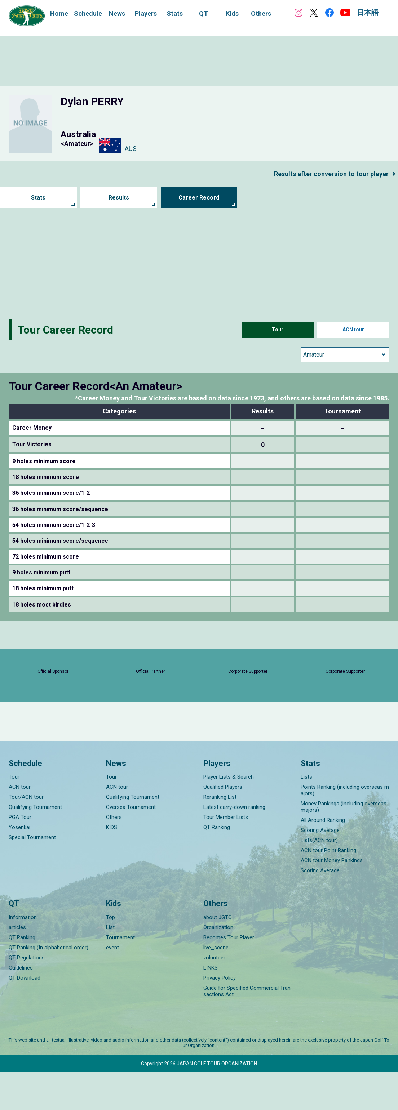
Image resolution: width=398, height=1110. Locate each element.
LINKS (210, 1006)
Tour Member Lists (225, 855)
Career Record (199, 197)
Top (110, 955)
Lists (306, 815)
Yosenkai (19, 866)
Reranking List (219, 835)
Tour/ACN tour (26, 835)
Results (119, 197)
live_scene (216, 986)
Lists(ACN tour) (319, 879)
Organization (218, 965)
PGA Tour (20, 855)
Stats (38, 197)
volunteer (214, 996)
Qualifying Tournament (35, 845)
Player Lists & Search (228, 815)
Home (59, 13)
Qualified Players (222, 825)
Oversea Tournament (131, 845)
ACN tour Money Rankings (332, 899)
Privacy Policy (219, 1016)
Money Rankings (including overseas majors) (343, 845)
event (112, 986)
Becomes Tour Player (228, 975)
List (110, 965)
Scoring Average (320, 868)
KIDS (111, 866)
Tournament (120, 975)
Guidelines (21, 1006)
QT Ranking (216, 866)
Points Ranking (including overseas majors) (345, 828)
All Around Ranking (323, 858)
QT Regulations (27, 996)
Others (114, 855)
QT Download (24, 1016)
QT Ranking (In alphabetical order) (48, 986)
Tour (277, 329)
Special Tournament (32, 876)
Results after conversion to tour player (325, 173)
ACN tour (353, 329)
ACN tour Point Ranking (328, 889)
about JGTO (217, 955)
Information (23, 955)
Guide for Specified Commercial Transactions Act (247, 1029)
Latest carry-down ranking (234, 845)
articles (17, 965)
